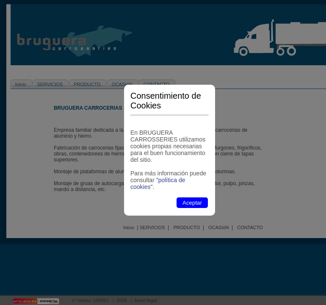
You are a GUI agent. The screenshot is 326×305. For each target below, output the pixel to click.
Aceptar (192, 203)
